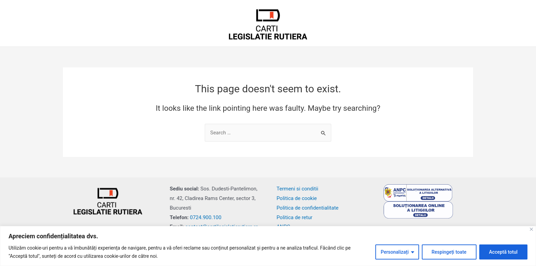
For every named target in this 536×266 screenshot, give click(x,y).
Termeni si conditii (297, 189)
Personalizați (395, 252)
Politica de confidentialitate (307, 208)
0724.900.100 (206, 217)
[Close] (531, 229)
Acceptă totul (503, 252)
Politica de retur (294, 217)
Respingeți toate (449, 252)
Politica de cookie (297, 198)
